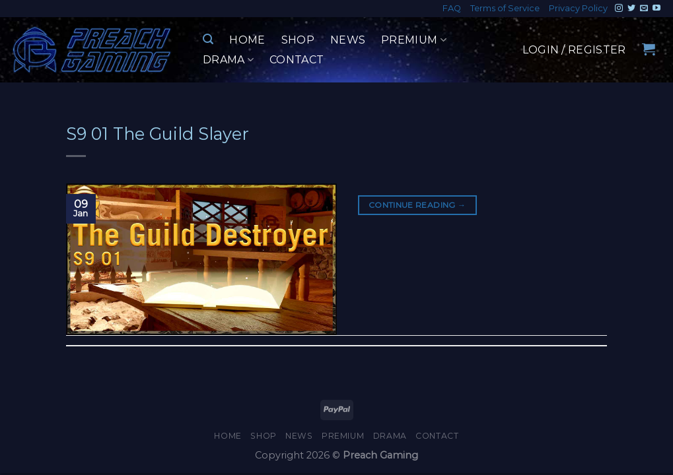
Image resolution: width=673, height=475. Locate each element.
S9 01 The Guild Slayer (157, 133)
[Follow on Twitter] (631, 8)
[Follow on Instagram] (619, 8)
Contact (296, 59)
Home (247, 40)
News (347, 40)
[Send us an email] (644, 8)
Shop (297, 40)
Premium (413, 40)
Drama (228, 60)
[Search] (208, 39)
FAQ (452, 8)
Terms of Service (505, 8)
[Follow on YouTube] (656, 8)
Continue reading (417, 205)
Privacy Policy (578, 8)
